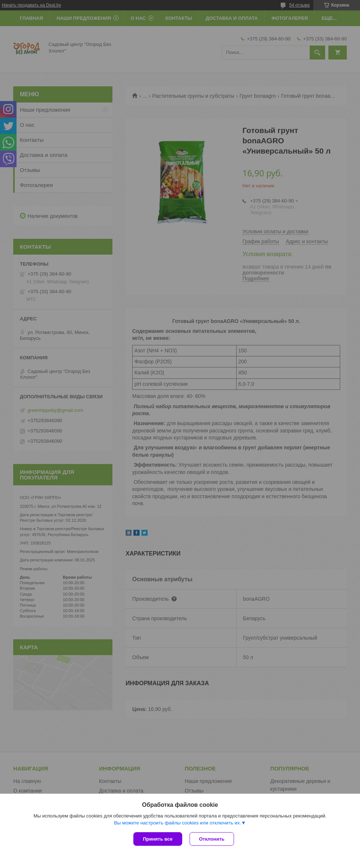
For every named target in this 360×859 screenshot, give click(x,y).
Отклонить (211, 839)
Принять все (158, 839)
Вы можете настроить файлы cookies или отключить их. (177, 823)
